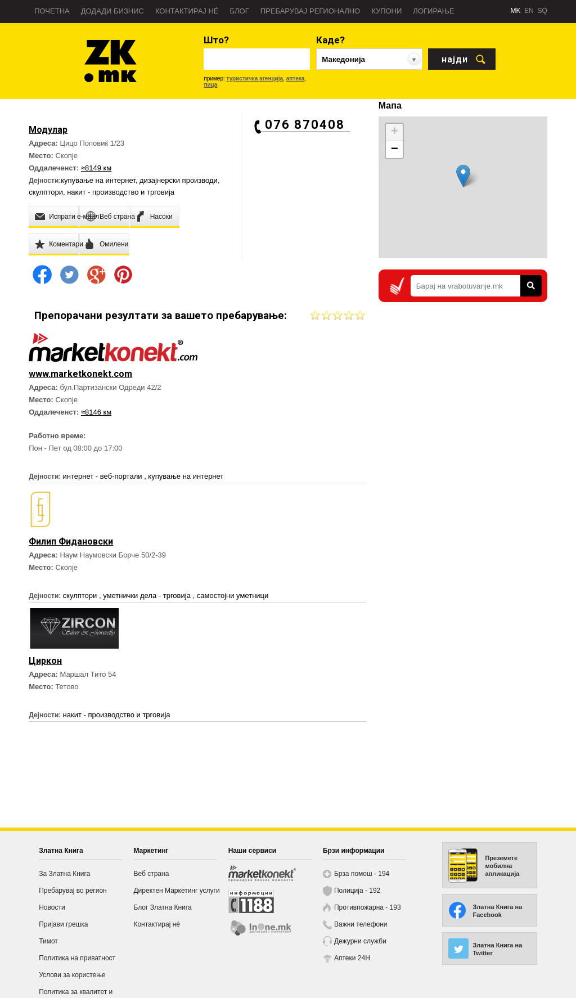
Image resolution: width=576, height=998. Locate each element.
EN (529, 11)
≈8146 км (96, 412)
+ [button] (394, 132)
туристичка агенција (255, 78)
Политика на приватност (77, 958)
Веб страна (151, 874)
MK (515, 11)
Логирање (433, 11)
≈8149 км (96, 168)
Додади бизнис (112, 11)
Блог (239, 11)
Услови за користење (72, 975)
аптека (295, 78)
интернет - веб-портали (104, 476)
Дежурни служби (360, 941)
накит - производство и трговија (120, 192)
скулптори (46, 192)
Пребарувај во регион (73, 890)
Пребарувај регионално (310, 11)
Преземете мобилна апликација (502, 866)
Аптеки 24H (352, 958)
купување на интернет (98, 180)
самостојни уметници (233, 595)
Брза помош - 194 (361, 874)
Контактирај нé (187, 11)
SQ (542, 11)
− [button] (394, 149)
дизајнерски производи (179, 180)
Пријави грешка (63, 924)
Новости (52, 907)
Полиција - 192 (357, 890)
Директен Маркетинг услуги (176, 890)
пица (210, 85)
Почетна (52, 11)
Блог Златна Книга (162, 907)
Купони (386, 11)
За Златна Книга (64, 874)
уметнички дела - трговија (147, 595)
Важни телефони (361, 924)
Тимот (48, 941)
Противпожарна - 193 (367, 907)
